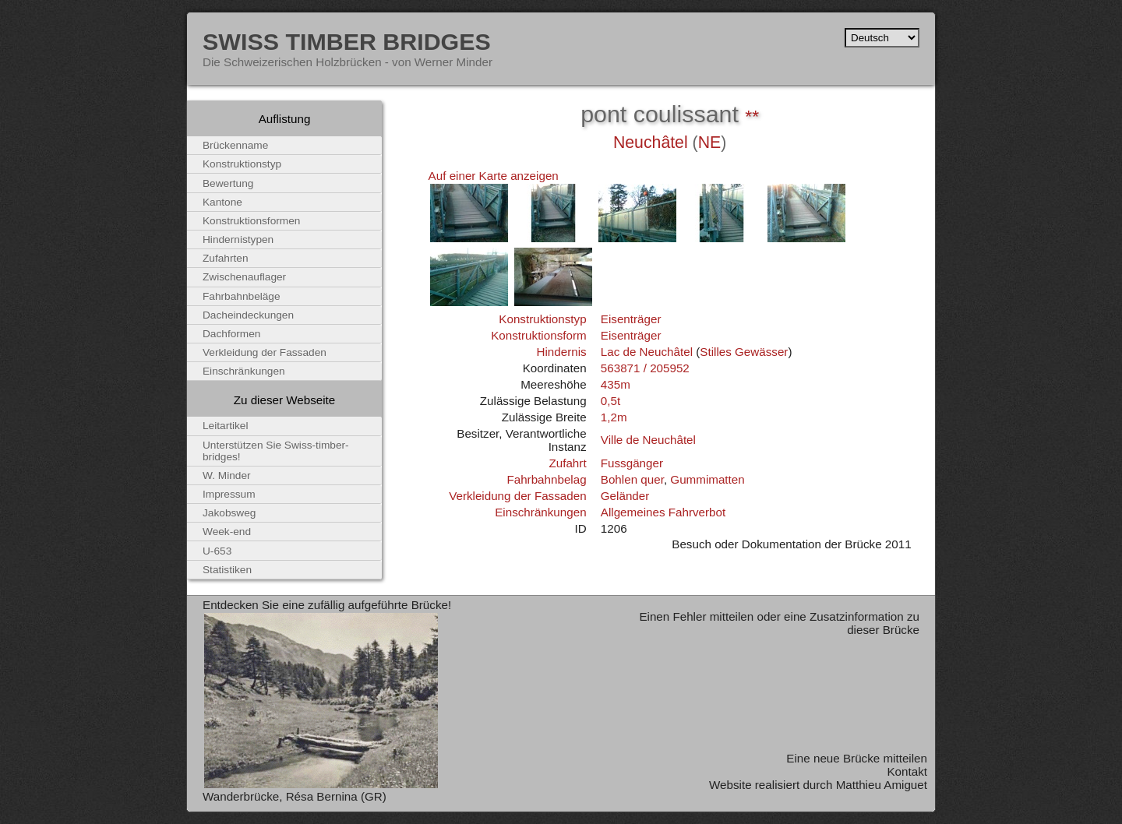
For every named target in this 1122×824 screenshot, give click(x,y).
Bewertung (228, 183)
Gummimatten (707, 479)
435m (615, 384)
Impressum (229, 494)
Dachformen (231, 334)
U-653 (217, 551)
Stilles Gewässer (744, 351)
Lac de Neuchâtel (647, 351)
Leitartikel (226, 425)
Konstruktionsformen (251, 221)
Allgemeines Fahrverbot (663, 512)
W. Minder (227, 475)
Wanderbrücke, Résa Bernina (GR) (294, 796)
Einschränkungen (540, 512)
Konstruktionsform (538, 335)
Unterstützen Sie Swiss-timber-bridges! (276, 451)
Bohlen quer (632, 479)
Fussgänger (632, 463)
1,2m (614, 417)
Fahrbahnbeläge (241, 296)
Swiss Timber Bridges (347, 41)
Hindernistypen (238, 239)
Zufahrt (567, 463)
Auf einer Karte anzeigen (494, 175)
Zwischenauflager (244, 277)
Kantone (222, 202)
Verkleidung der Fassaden (517, 495)
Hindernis (561, 351)
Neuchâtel (650, 142)
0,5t (610, 400)
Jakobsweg (229, 513)
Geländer (625, 495)
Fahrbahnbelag (546, 479)
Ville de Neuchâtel (648, 439)
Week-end (227, 531)
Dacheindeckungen (248, 315)
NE (710, 142)
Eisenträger (631, 319)
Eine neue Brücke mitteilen (856, 758)
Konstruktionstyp (542, 319)
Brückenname (235, 145)
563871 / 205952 (645, 368)
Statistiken (227, 570)
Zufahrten (226, 258)
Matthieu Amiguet (881, 784)
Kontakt (907, 771)
